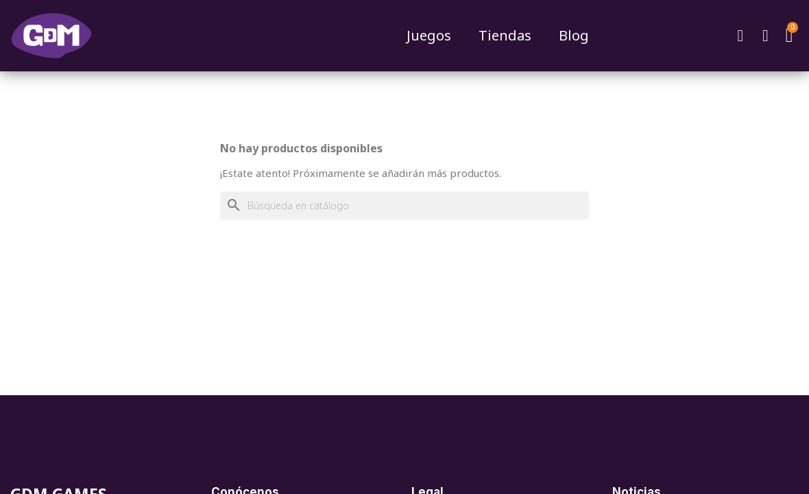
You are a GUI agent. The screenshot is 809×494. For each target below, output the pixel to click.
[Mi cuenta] (765, 35)
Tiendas (505, 35)
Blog (574, 35)
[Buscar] (404, 205)
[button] (740, 35)
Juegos (429, 35)
